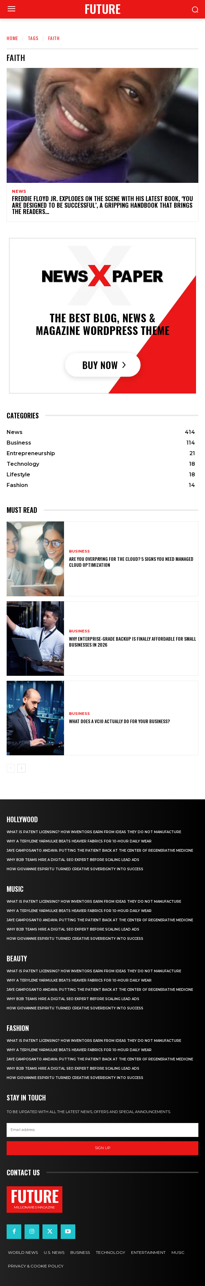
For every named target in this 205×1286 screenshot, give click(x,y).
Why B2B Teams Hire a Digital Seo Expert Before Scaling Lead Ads (73, 860)
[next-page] (21, 768)
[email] (102, 1130)
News (19, 191)
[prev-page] (11, 768)
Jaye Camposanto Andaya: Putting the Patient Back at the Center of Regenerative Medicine (100, 850)
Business (79, 551)
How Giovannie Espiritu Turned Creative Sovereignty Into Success (75, 869)
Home (12, 37)
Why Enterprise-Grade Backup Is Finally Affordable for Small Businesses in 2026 (132, 641)
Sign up (102, 1148)
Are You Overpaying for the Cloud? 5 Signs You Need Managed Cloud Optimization (131, 561)
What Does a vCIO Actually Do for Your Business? (119, 721)
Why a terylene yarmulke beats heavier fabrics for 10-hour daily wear (79, 841)
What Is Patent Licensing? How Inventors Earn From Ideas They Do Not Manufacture (94, 832)
